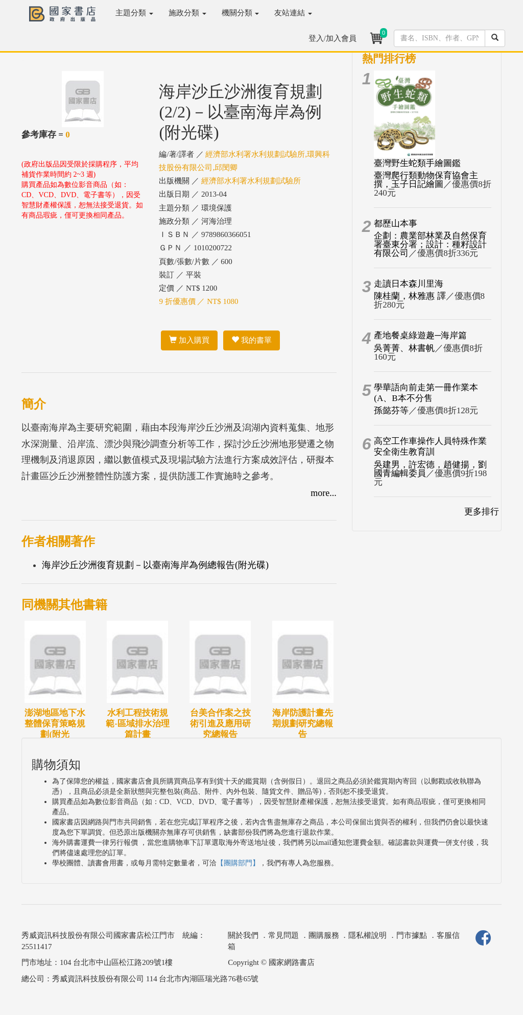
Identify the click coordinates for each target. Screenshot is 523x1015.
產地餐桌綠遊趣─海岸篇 (420, 335)
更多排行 (481, 511)
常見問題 (283, 935)
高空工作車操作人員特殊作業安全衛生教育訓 (430, 446)
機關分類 (240, 13)
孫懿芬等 (391, 410)
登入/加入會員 (332, 38)
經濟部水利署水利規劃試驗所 (251, 181)
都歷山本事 (395, 223)
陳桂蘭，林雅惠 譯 (409, 296)
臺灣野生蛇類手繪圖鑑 (417, 163)
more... (323, 493)
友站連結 (293, 13)
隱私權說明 (367, 935)
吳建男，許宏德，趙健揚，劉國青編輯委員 (430, 469)
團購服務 (323, 935)
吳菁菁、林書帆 (404, 348)
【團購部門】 (238, 863)
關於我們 (243, 935)
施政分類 (187, 13)
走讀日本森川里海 (408, 284)
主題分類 (134, 13)
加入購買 (189, 340)
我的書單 (251, 340)
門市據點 (411, 935)
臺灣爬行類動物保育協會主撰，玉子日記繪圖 (426, 180)
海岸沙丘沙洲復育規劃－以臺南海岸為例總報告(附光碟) (155, 565)
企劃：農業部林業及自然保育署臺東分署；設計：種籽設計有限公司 (430, 244)
